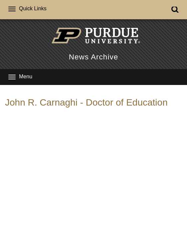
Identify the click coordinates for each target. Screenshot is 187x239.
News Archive (93, 57)
